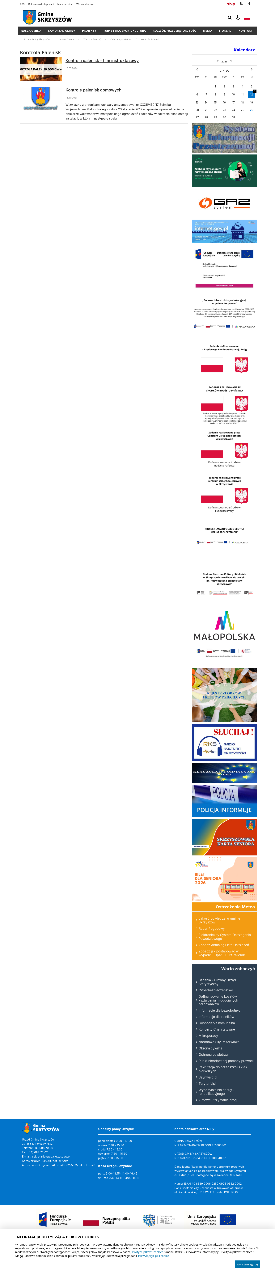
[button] (238, 17)
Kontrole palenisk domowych (93, 90)
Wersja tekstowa (85, 4)
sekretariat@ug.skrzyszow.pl (51, 1156)
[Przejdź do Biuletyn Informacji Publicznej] (231, 3)
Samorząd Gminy (61, 30)
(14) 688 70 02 (38, 1152)
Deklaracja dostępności (40, 4)
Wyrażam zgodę (247, 1264)
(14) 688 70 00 (43, 1148)
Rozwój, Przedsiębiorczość (174, 30)
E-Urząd (225, 30)
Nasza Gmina (31, 30)
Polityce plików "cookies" (148, 1252)
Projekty (89, 30)
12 (252, 93)
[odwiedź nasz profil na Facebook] (249, 3)
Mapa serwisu (65, 4)
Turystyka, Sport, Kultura (124, 30)
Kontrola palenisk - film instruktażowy (102, 60)
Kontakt (246, 30)
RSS (22, 4)
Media (207, 30)
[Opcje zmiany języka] (247, 17)
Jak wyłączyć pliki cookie (153, 1256)
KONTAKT (236, 1175)
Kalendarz (244, 49)
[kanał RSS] (241, 3)
